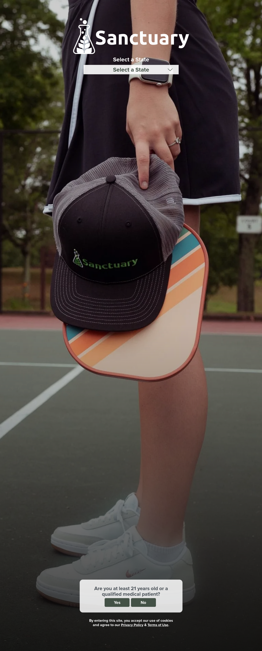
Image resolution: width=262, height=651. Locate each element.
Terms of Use (158, 624)
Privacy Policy (132, 624)
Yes (116, 602)
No (144, 602)
